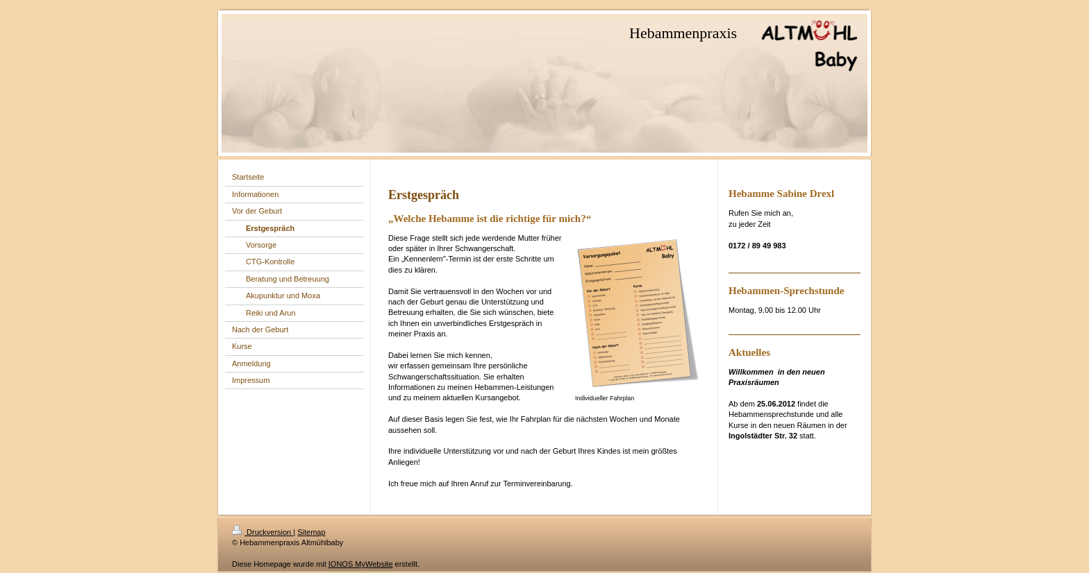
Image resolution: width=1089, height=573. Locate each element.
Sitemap (311, 532)
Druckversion (262, 532)
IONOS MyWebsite (361, 564)
